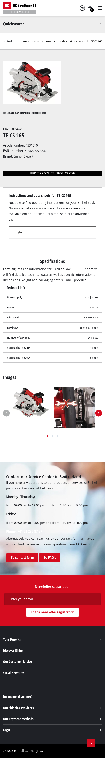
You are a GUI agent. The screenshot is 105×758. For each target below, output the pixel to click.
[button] (47, 436)
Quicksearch (52, 23)
